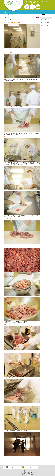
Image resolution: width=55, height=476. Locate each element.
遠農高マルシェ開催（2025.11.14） (46, 25)
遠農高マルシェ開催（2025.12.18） (46, 22)
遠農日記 (8, 14)
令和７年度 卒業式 (43, 19)
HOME (5, 14)
